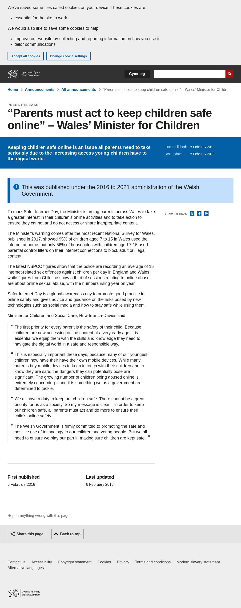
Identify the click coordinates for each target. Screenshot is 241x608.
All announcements (78, 90)
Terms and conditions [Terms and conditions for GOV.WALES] (153, 562)
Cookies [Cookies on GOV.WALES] (104, 562)
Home (13, 90)
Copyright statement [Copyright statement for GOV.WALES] (75, 562)
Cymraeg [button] (137, 74)
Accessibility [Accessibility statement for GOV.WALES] (41, 562)
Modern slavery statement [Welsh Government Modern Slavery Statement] (198, 562)
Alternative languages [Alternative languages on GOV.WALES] (26, 568)
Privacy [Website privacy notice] (123, 562)
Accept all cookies (25, 56)
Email (206, 213)
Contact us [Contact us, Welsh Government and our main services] (16, 562)
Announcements (39, 90)
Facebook (199, 213)
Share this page (29, 534)
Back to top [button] (70, 534)
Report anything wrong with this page (38, 516)
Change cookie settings (68, 56)
